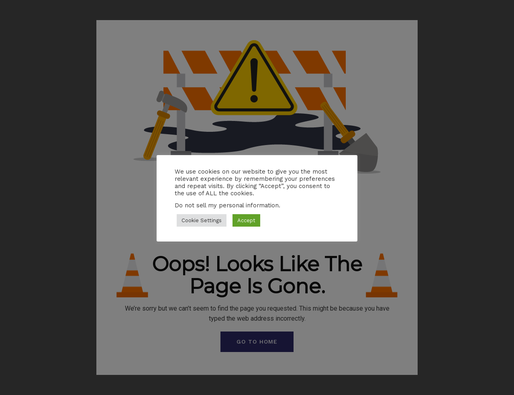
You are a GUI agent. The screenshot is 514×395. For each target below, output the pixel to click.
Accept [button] (246, 220)
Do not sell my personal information (227, 205)
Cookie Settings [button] (202, 220)
